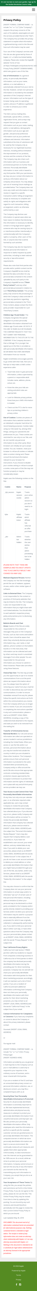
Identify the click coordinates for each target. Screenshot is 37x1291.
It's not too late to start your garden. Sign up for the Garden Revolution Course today (18, 3)
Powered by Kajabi (18, 1271)
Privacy (18, 1280)
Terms (18, 1275)
